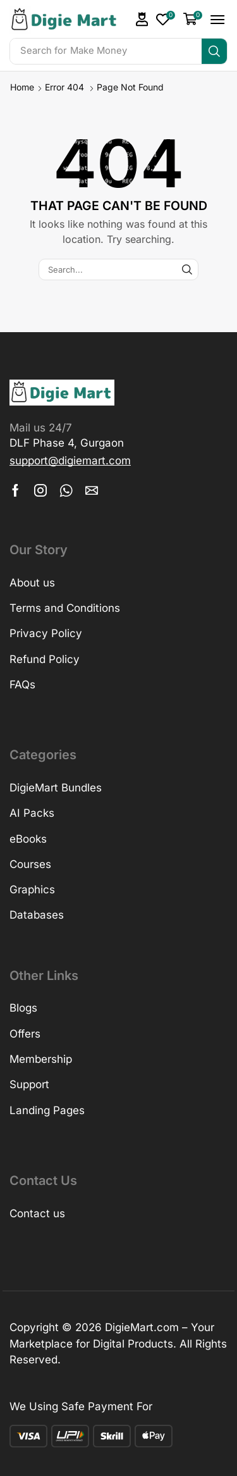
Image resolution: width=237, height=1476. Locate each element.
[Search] (214, 51)
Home (22, 87)
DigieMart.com (142, 1327)
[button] (142, 19)
